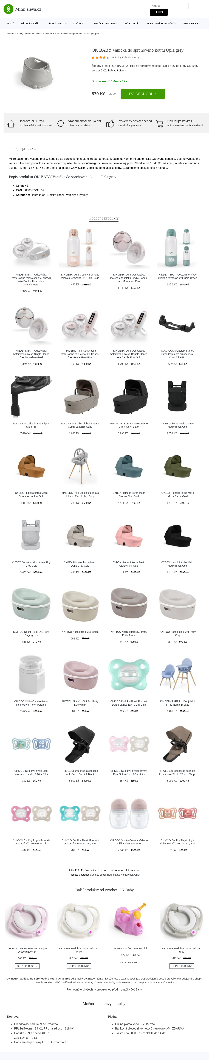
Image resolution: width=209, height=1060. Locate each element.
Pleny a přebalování (160, 23)
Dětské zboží (29, 23)
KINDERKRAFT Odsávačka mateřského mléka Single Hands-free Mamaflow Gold (31, 354)
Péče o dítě (131, 23)
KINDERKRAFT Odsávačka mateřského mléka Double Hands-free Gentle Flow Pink (80, 354)
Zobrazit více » (117, 70)
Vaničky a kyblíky (130, 874)
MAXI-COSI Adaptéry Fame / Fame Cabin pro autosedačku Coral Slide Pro (177, 354)
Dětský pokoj (55, 23)
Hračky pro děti (104, 23)
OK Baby (192, 65)
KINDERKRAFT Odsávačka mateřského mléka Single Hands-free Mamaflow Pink (129, 278)
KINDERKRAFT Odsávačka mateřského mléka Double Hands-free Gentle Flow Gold (129, 354)
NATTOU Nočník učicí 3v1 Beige (80, 631)
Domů (10, 23)
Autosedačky (191, 23)
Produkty (19, 33)
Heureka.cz (30, 33)
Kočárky (79, 23)
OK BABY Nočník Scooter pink (130, 948)
